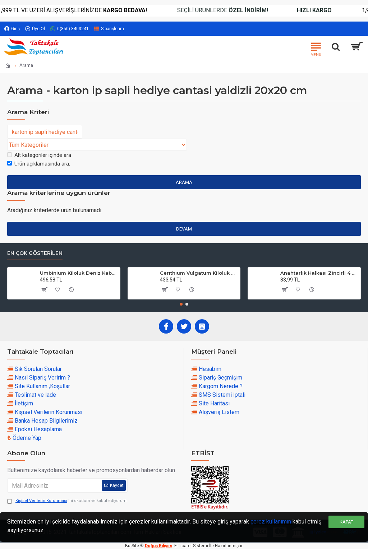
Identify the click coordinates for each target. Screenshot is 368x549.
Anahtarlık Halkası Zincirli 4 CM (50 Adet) (319, 273)
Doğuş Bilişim (158, 545)
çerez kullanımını (271, 521)
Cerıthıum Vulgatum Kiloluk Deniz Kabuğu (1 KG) (199, 273)
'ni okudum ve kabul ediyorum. (67, 501)
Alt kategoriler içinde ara (39, 155)
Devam (184, 229)
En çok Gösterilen (35, 253)
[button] (181, 304)
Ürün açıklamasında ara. (38, 163)
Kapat (346, 522)
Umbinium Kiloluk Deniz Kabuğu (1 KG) (79, 273)
